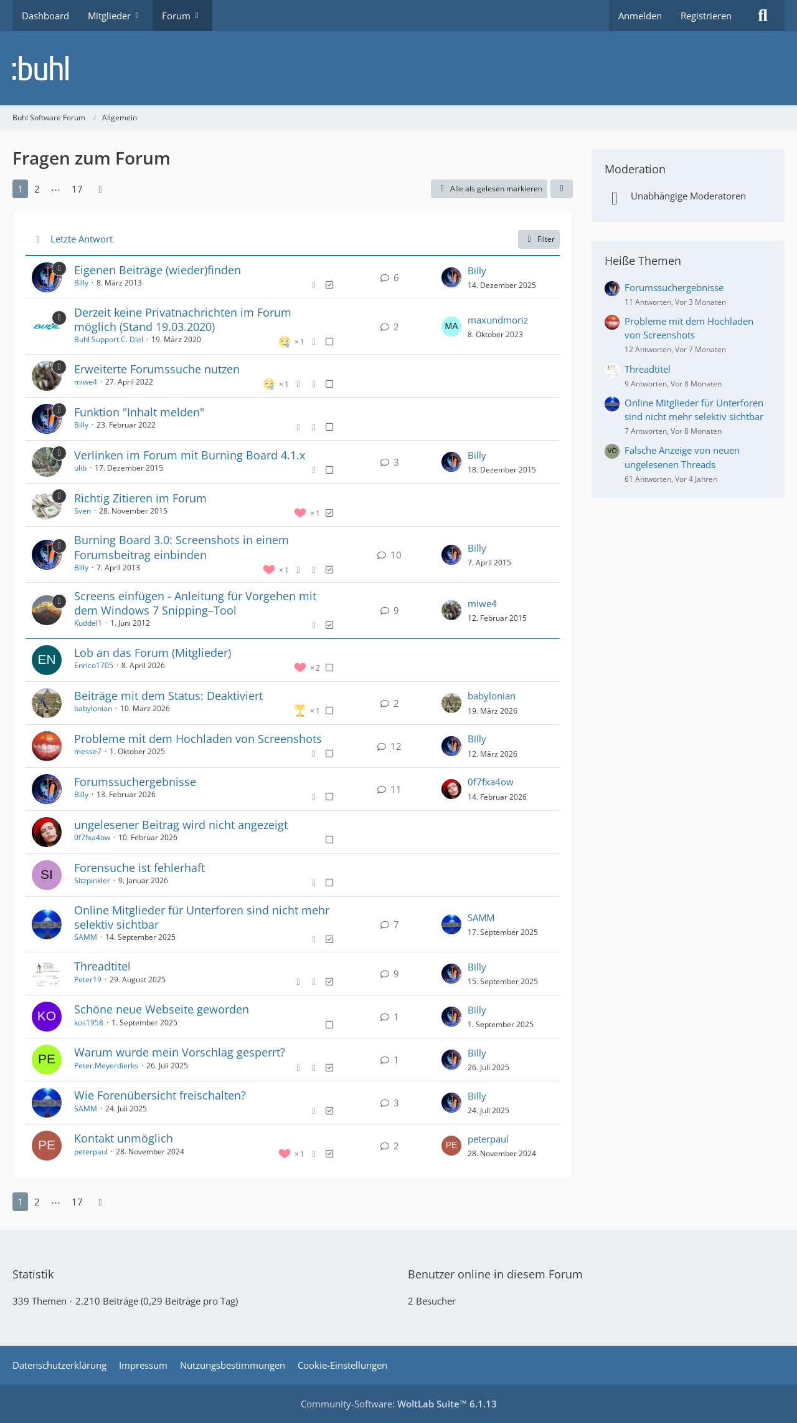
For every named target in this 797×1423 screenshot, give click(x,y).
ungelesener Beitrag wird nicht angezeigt (181, 824)
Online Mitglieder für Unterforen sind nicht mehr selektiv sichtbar (201, 917)
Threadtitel (102, 966)
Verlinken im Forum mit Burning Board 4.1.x (189, 455)
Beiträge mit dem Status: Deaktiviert (168, 695)
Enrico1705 (93, 665)
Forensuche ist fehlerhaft (139, 867)
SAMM (85, 937)
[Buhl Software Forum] (398, 68)
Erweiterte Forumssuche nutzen (157, 369)
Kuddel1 (88, 623)
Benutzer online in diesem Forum (495, 1274)
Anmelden (640, 15)
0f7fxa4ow (491, 781)
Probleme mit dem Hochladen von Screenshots (198, 738)
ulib (80, 467)
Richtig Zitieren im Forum (140, 498)
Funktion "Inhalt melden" (139, 412)
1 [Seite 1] (20, 189)
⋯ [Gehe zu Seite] (55, 189)
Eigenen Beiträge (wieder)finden (157, 269)
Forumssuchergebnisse (135, 781)
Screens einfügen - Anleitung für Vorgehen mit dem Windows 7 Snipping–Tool (195, 603)
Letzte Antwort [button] (81, 238)
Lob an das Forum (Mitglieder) (152, 652)
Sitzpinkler (92, 880)
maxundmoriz (498, 320)
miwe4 (85, 381)
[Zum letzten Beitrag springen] (451, 277)
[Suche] (763, 15)
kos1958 (88, 1022)
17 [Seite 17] (77, 189)
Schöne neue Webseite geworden (161, 1009)
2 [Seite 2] (37, 189)
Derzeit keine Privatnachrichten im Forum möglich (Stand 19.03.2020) (182, 319)
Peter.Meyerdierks (106, 1065)
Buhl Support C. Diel (108, 339)
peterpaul (91, 1151)
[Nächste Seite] (100, 189)
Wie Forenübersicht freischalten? (160, 1095)
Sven (82, 510)
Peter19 (87, 979)
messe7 (87, 751)
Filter (539, 239)
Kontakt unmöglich (123, 1138)
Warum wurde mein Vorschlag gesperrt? (179, 1052)
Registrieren (706, 15)
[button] (561, 189)
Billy (81, 282)
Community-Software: (399, 1403)
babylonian (93, 708)
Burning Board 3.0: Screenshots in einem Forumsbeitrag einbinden (181, 547)
